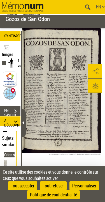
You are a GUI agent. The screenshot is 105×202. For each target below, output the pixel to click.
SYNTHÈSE (12, 36)
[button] (10, 93)
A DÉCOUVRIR (12, 121)
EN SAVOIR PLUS (12, 111)
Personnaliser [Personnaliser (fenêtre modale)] (84, 186)
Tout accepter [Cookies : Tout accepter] (22, 186)
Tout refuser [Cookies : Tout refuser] (53, 186)
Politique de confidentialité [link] (53, 195)
